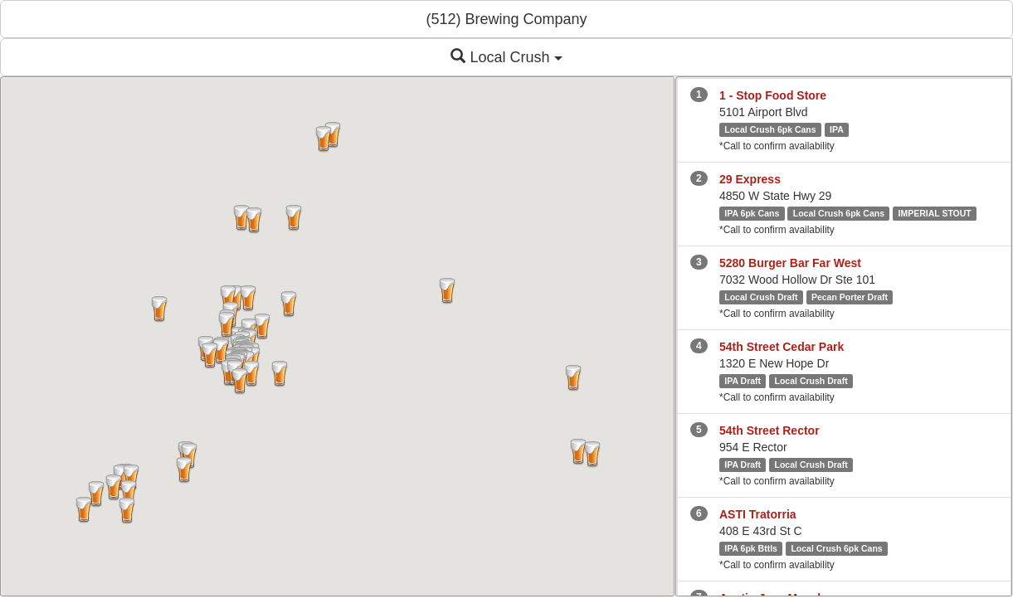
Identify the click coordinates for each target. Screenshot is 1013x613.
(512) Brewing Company (506, 19)
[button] (128, 493)
